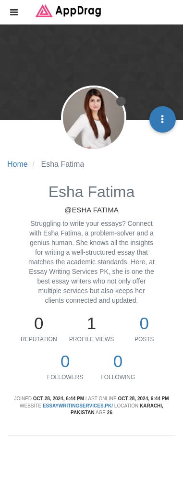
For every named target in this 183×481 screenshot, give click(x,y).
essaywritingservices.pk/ (78, 405)
